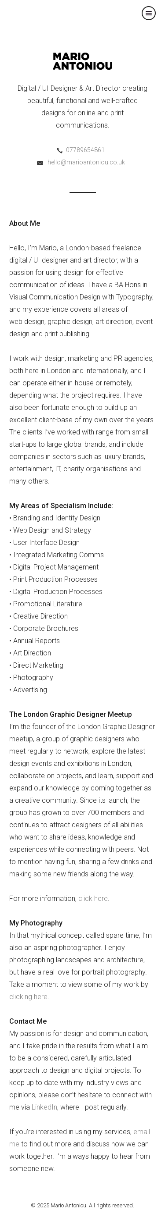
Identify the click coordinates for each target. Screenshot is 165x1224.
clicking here (28, 997)
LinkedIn (44, 1107)
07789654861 (85, 149)
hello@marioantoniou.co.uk (86, 162)
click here (93, 898)
